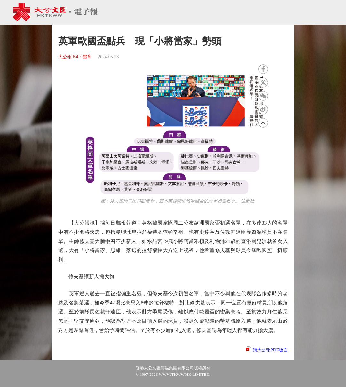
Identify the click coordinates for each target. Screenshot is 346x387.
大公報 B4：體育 (74, 56)
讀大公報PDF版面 (270, 350)
